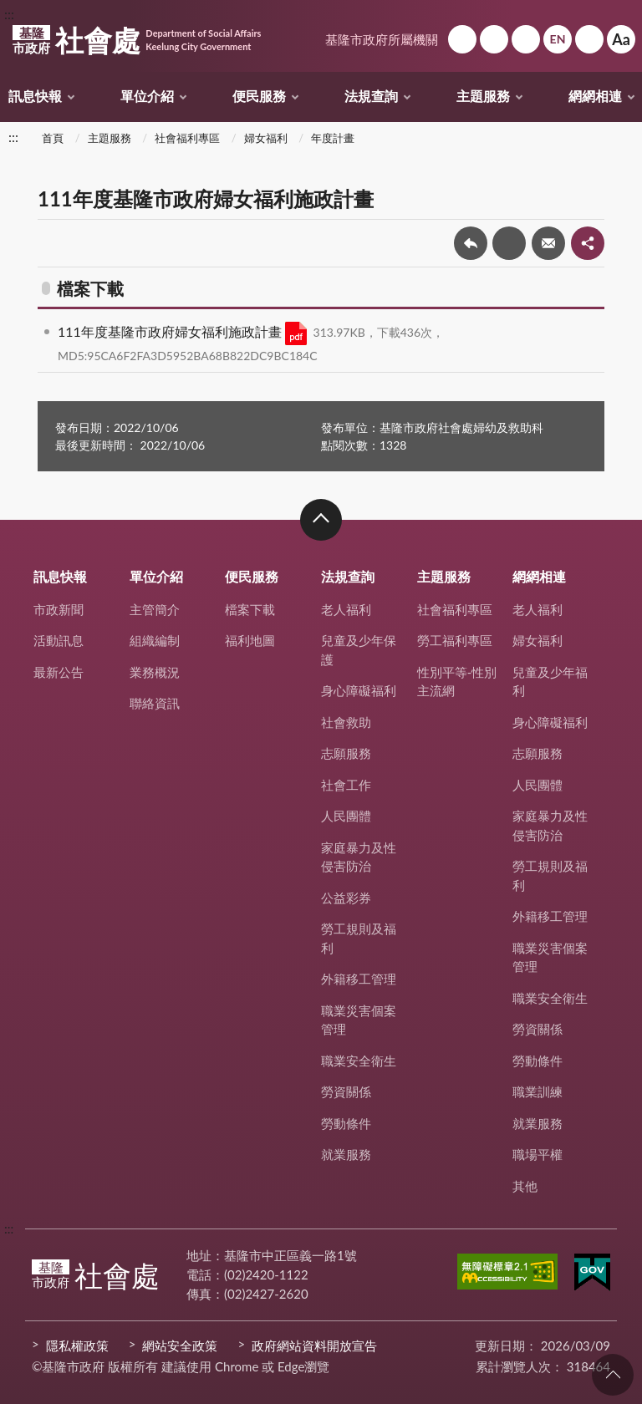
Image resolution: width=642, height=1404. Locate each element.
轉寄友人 (548, 243)
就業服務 (346, 1154)
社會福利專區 (187, 138)
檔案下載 (250, 609)
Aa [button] (621, 39)
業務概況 (155, 671)
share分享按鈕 (587, 243)
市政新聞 (58, 609)
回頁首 (613, 1375)
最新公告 (58, 671)
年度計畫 (332, 138)
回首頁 (462, 39)
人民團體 (346, 815)
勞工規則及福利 (358, 938)
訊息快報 (35, 96)
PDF (296, 333)
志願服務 (346, 752)
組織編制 (155, 640)
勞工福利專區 (454, 640)
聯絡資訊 (155, 702)
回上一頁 (470, 243)
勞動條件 (346, 1123)
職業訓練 (537, 1091)
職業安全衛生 (358, 1060)
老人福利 (346, 609)
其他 (525, 1185)
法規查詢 (371, 96)
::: (9, 14)
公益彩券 (346, 897)
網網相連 (595, 96)
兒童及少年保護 (358, 650)
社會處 (137, 40)
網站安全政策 (179, 1345)
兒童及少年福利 (550, 681)
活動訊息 (58, 640)
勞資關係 (346, 1091)
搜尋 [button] (589, 39)
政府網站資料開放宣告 (314, 1345)
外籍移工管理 (358, 978)
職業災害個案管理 (358, 1020)
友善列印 (509, 243)
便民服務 (259, 96)
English (557, 39)
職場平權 (537, 1154)
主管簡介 (155, 609)
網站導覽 (494, 39)
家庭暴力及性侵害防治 (358, 857)
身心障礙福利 (358, 690)
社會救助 (346, 722)
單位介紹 (147, 96)
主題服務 (483, 96)
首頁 (53, 138)
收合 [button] (321, 520)
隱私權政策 (77, 1345)
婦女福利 (266, 138)
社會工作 (346, 784)
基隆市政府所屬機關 (381, 39)
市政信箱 (526, 39)
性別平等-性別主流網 (457, 681)
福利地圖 (250, 640)
